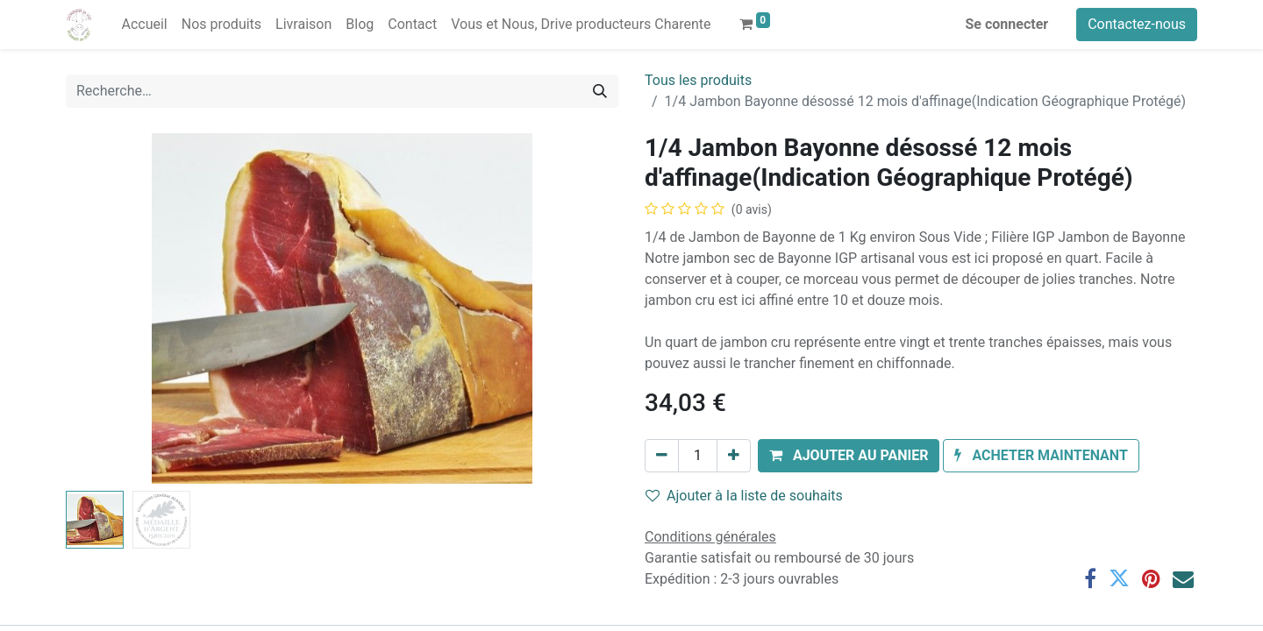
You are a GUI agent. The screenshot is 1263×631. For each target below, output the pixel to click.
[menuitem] (144, 24)
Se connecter (1007, 24)
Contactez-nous (1137, 24)
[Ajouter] (734, 455)
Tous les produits (698, 80)
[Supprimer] (662, 455)
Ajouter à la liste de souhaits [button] (744, 495)
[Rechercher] (600, 91)
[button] (849, 455)
